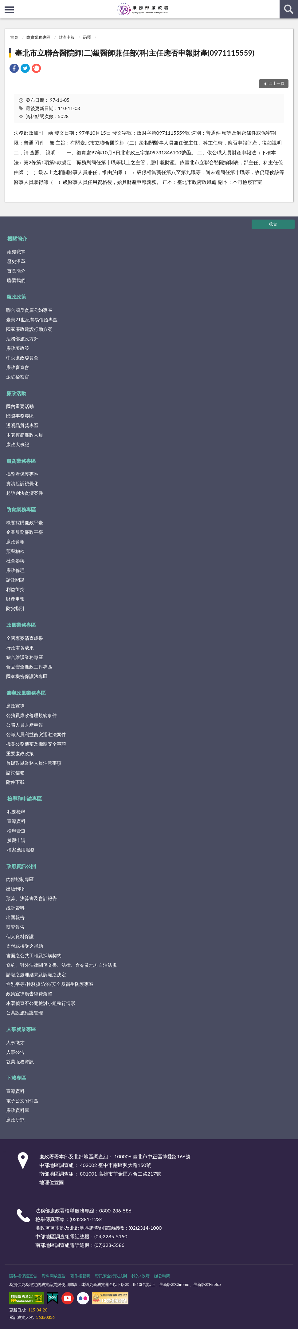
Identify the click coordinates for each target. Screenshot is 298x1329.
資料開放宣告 (54, 1275)
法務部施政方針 (22, 338)
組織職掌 (16, 251)
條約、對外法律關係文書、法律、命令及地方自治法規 (61, 965)
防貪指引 (15, 608)
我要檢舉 (16, 811)
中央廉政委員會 (22, 357)
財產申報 (67, 37)
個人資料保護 (20, 936)
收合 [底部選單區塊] (273, 223)
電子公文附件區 (22, 1100)
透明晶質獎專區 (22, 425)
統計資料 (15, 907)
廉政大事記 (17, 444)
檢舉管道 (16, 830)
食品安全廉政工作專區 (29, 666)
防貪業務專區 (38, 37)
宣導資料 (16, 821)
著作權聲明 (80, 1275)
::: (4, 4)
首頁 (14, 37)
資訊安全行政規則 (111, 1275)
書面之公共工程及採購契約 (33, 955)
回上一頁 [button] (276, 83)
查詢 (289, 9)
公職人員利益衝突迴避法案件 (36, 734)
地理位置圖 (51, 1182)
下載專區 (16, 1078)
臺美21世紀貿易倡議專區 (31, 319)
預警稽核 (15, 551)
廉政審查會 (17, 367)
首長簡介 (16, 270)
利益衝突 (15, 589)
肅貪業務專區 (21, 461)
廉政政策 (16, 297)
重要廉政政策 (20, 753)
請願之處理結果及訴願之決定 (36, 974)
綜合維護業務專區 (24, 657)
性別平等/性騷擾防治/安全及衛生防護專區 (49, 984)
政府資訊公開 (21, 866)
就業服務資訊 (20, 1061)
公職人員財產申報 (24, 725)
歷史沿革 (16, 261)
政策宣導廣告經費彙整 (29, 993)
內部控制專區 (20, 879)
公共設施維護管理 (24, 1012)
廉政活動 (16, 393)
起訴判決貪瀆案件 (24, 493)
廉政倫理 (15, 570)
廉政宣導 (15, 705)
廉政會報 (15, 541)
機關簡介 (17, 238)
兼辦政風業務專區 (26, 693)
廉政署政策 (17, 348)
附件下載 (15, 782)
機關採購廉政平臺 (24, 522)
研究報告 (15, 927)
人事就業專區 (21, 1029)
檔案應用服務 (21, 849)
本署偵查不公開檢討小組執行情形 (40, 1003)
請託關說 (15, 579)
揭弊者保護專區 (22, 474)
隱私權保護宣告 (23, 1275)
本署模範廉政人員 (24, 435)
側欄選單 (9, 9)
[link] (14, 69)
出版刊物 (15, 888)
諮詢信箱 (15, 772)
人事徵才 (15, 1042)
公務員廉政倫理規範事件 (31, 715)
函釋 (87, 37)
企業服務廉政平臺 (24, 532)
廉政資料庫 (17, 1110)
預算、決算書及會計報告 (31, 898)
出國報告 (15, 917)
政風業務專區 (21, 625)
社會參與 (15, 560)
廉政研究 (15, 1119)
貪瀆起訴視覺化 (22, 483)
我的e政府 (140, 1275)
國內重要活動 (20, 406)
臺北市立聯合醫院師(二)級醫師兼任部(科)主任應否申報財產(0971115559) (134, 52)
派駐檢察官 (17, 376)
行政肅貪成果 (20, 647)
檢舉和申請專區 (24, 798)
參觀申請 (16, 840)
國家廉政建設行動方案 (29, 329)
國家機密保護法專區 (27, 676)
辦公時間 (162, 1275)
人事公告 (15, 1052)
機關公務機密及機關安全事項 (36, 744)
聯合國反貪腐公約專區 (29, 310)
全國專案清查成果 (24, 638)
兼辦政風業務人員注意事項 (33, 763)
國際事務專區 (20, 416)
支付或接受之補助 (24, 946)
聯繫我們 (16, 280)
